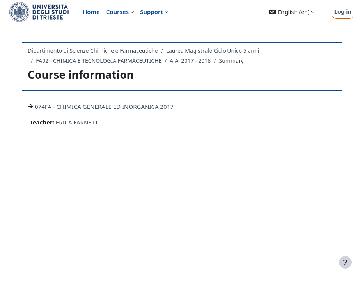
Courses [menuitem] (117, 12)
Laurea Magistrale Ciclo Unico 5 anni (212, 50)
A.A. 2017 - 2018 (190, 60)
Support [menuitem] (151, 12)
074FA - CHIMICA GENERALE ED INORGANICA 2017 (104, 106)
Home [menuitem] (91, 12)
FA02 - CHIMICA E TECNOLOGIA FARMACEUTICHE (99, 60)
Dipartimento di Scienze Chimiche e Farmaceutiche (93, 50)
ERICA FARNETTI (78, 122)
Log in (343, 11)
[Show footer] (345, 262)
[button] (292, 12)
